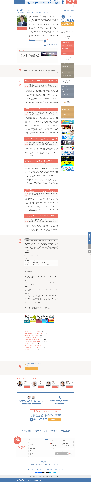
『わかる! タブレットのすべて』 (29, 343)
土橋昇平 (53, 381)
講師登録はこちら (59, 403)
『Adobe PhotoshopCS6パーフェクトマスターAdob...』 (33, 333)
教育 (30, 450)
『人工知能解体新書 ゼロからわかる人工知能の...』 (33, 347)
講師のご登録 (61, 469)
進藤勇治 (67, 381)
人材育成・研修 (32, 448)
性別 (52, 443)
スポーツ (31, 456)
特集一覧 (55, 469)
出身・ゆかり (65, 443)
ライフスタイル (32, 442)
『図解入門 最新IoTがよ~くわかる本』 (30, 349)
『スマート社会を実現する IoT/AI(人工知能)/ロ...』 (32, 356)
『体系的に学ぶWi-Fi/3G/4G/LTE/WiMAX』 (31, 335)
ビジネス (31, 40)
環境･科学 (31, 453)
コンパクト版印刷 (66, 10)
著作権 (40, 476)
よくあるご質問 (56, 0)
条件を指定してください (62, 453)
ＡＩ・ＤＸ (39, 40)
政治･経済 (31, 444)
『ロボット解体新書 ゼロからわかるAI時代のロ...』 (33, 341)
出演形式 (64, 440)
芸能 (30, 454)
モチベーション (32, 445)
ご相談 (37, 469)
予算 (52, 440)
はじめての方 (42, 469)
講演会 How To (35, 476)
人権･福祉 (31, 451)
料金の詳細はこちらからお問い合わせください (30, 368)
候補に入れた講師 (31, 469)
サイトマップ (59, 476)
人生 (30, 441)
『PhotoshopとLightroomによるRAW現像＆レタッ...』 (33, 339)
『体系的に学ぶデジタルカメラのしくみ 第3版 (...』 (33, 331)
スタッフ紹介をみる (26, 403)
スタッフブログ (35, 403)
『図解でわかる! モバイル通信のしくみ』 (31, 337)
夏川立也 (39, 381)
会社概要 (30, 476)
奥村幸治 (25, 381)
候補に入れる (26, 386)
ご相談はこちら (54, 419)
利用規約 (50, 0)
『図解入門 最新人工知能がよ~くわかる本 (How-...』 (33, 351)
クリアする (46, 439)
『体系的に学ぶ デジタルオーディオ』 (30, 329)
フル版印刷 (72, 10)
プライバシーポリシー (46, 476)
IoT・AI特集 (21, 52)
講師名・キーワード (54, 447)
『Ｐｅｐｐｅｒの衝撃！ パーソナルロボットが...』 (33, 345)
